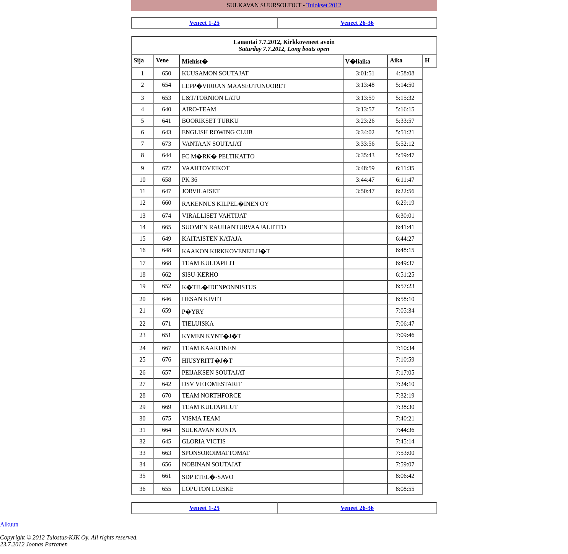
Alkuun (9, 524)
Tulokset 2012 (323, 5)
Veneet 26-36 (357, 23)
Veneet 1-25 (204, 23)
